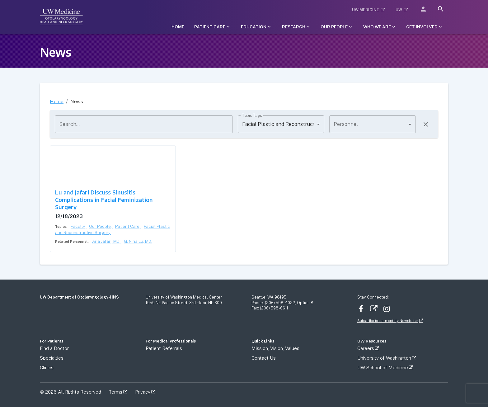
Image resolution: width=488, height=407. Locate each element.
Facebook (361, 309)
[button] (368, 10)
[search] (440, 9)
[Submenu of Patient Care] (212, 27)
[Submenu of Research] (296, 27)
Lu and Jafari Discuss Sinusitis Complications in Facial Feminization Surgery (104, 199)
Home (56, 101)
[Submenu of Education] (256, 27)
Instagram (386, 309)
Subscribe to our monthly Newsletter (387, 320)
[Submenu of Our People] (337, 27)
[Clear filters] (425, 124)
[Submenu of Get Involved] (424, 27)
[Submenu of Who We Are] (379, 27)
